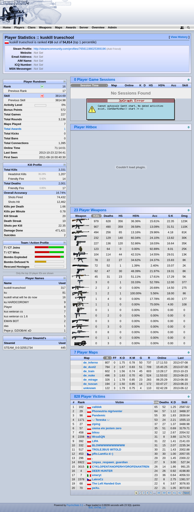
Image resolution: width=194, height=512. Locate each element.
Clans (32, 27)
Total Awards (13, 128)
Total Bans (11, 138)
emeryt (94, 475)
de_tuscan (90, 383)
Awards (71, 27)
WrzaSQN (96, 436)
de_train (88, 371)
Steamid (9, 343)
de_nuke (89, 375)
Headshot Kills (17, 174)
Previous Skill (16, 100)
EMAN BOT (11, 321)
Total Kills (10, 169)
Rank (7, 86)
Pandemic (96, 415)
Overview (98, 27)
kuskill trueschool (15, 287)
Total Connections (16, 143)
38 (158, 492)
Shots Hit (14, 202)
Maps (58, 27)
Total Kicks (11, 133)
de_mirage (90, 379)
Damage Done (13, 230)
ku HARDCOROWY (16, 302)
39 (164, 492)
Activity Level (13, 105)
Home (7, 27)
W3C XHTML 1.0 (97, 507)
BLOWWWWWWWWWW (106, 445)
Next (186, 492)
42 (179, 492)
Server (84, 27)
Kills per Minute (14, 211)
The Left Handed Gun (104, 483)
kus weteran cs (13, 311)
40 (169, 492)
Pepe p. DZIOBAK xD (17, 330)
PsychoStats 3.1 (75, 505)
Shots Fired (15, 197)
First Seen (11, 157)
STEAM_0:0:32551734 (18, 347)
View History (179, 37)
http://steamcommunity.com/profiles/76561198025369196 (70, 48)
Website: (26, 52)
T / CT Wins (12, 252)
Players (19, 27)
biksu (93, 432)
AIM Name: (25, 60)
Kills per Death (14, 206)
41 (174, 492)
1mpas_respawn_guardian (107, 462)
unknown (89, 388)
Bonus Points (13, 109)
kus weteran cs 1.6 (16, 316)
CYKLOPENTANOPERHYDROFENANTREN (118, 466)
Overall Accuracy (15, 192)
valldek (94, 407)
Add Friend (113, 48)
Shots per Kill (13, 225)
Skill (7, 95)
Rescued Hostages (17, 266)
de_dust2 (89, 367)
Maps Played (12, 124)
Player (8, 306)
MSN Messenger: (20, 68)
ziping (93, 424)
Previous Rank (17, 91)
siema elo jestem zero (104, 428)
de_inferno (90, 362)
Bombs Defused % (16, 262)
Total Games (12, 114)
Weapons (45, 27)
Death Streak (12, 221)
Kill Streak (11, 216)
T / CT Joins (12, 247)
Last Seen (10, 152)
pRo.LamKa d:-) (100, 453)
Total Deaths (12, 183)
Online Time (12, 148)
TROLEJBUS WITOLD (104, 449)
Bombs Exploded (15, 257)
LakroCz (95, 479)
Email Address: (22, 56)
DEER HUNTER (99, 470)
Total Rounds (13, 119)
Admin (112, 27)
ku (5, 292)
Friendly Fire (16, 178)
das (6, 326)
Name (8, 283)
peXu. (93, 488)
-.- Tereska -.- (98, 419)
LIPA (92, 441)
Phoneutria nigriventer (104, 411)
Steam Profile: (22, 48)
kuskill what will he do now (20, 297)
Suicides (10, 235)
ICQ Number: (23, 64)
